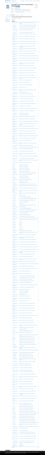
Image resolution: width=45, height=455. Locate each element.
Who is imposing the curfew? (22, 294)
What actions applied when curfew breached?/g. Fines (25, 317)
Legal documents (21, 203)
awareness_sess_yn (15, 426)
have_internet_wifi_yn (15, 430)
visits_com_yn (14, 422)
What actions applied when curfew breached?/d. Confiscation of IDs (27, 310)
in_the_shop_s (14, 227)
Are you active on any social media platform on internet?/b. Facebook (27, 433)
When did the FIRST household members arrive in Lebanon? (26, 355)
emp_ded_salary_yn (15, 172)
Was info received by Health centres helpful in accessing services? (27, 417)
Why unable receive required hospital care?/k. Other (25, 140)
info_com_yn (14, 414)
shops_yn (14, 409)
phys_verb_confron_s (15, 217)
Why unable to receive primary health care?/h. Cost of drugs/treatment (27, 67)
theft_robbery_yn (14, 169)
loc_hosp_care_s (14, 114)
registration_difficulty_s (15, 358)
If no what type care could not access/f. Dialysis (25, 105)
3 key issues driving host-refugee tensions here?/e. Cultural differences (27, 244)
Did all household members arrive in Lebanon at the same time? (26, 352)
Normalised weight (21, 445)
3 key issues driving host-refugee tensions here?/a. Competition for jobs (27, 234)
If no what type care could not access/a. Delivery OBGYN (26, 93)
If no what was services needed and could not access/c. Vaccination (27, 38)
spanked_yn (14, 334)
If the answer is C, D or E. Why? (23, 87)
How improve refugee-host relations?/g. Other (24, 273)
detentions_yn (14, 177)
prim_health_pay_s (15, 32)
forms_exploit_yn (14, 26)
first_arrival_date (14, 355)
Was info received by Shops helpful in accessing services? (26, 409)
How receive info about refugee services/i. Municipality (25, 381)
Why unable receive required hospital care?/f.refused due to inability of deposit (28, 128)
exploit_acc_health (15, 211)
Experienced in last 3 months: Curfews (23, 180)
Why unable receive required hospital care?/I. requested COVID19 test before (28, 135)
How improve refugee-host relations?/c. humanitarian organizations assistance (28, 263)
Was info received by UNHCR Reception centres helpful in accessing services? (28, 412)
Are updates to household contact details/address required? (26, 442)
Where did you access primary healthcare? (24, 82)
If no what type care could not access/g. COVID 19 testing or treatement (27, 108)
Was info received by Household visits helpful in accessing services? (27, 420)
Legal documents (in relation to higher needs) (24, 214)
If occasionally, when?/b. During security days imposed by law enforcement (28, 284)
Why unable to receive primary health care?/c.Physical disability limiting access (28, 55)
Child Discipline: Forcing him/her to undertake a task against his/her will (27, 344)
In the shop (20, 227)
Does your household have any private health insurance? (26, 145)
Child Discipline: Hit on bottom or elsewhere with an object (26, 336)
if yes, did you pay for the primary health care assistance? (26, 32)
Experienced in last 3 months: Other (23, 182)
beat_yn (13, 342)
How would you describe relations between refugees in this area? (27, 275)
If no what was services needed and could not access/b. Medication (27, 36)
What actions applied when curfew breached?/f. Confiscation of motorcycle (28, 315)
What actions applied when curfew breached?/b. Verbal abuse (26, 305)
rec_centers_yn (14, 412)
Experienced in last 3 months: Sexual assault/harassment (26, 174)
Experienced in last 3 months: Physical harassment (25, 162)
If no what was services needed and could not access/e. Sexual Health (27, 43)
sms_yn (13, 404)
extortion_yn (14, 164)
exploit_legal (14, 203)
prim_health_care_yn (15, 28)
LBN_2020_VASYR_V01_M (15, 2)
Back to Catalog (8, 450)
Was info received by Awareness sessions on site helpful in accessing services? (28, 426)
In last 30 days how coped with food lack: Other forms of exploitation (27, 26)
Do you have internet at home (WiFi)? (23, 430)
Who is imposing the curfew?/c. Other (23, 300)
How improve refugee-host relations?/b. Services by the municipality (27, 261)
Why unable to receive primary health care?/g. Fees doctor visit (26, 65)
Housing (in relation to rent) (22, 195)
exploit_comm (14, 198)
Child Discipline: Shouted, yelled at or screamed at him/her (26, 330)
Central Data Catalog (9, 2)
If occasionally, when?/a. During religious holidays (25, 282)
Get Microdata (18, 6)
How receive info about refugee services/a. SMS (25, 363)
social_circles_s (14, 222)
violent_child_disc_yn (15, 347)
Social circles (20, 222)
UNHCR (12, 2)
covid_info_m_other (15, 158)
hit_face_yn (14, 339)
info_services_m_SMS (15, 363)
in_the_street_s (14, 225)
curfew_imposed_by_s (15, 294)
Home (5, 2)
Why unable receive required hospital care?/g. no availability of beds (27, 130)
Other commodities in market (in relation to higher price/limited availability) (28, 198)
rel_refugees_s (14, 219)
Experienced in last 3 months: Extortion (24, 164)
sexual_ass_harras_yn (15, 174)
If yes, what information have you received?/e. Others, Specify (26, 158)
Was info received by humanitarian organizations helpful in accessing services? (28, 422)
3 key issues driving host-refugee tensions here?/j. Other (26, 256)
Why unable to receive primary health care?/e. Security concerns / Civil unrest (28, 60)
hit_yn (13, 336)
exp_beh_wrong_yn (15, 327)
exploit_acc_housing (15, 206)
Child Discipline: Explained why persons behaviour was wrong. (26, 327)
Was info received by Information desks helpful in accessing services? (27, 414)
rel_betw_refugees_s (15, 275)
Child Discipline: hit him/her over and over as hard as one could (26, 342)
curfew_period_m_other (15, 289)
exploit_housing (14, 195)
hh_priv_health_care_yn (15, 145)
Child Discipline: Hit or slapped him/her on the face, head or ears (27, 339)
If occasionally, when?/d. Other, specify (24, 289)
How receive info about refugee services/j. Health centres (26, 383)
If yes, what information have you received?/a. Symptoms (26, 148)
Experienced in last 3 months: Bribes (23, 166)
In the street (20, 225)
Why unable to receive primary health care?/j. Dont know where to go (27, 72)
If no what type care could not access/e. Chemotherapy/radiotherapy (27, 103)
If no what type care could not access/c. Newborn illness (26, 98)
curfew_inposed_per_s (15, 280)
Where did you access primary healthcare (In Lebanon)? (26, 84)
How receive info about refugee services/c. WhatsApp (25, 367)
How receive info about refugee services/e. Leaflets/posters (26, 371)
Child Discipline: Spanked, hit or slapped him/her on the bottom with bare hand (28, 334)
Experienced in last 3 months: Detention (24, 177)
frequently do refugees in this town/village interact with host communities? (28, 219)
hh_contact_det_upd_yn (15, 442)
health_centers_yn (15, 417)
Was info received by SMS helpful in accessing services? (26, 404)
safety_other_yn (14, 182)
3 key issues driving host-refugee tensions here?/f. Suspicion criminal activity (28, 246)
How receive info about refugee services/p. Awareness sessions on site (27, 398)
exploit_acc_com (14, 209)
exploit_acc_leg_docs (15, 214)
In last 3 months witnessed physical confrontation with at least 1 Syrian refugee (28, 217)
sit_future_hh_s (14, 277)
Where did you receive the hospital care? (24, 114)
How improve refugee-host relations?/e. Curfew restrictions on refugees (27, 268)
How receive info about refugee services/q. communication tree (26, 400)
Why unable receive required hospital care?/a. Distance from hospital (27, 116)
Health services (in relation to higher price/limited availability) (26, 211)
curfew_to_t (14, 292)
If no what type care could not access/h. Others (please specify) (27, 110)
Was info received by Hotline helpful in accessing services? (26, 406)
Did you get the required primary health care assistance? (26, 29)
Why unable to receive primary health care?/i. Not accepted (26, 70)
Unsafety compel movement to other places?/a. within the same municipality (28, 185)
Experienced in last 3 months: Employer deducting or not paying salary (27, 172)
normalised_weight (15, 445)
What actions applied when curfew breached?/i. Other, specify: (26, 322)
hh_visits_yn (14, 420)
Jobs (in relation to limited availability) (23, 201)
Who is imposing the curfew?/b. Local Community (25, 298)
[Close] (44, 451)
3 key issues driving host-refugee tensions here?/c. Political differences (27, 239)
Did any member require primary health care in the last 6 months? (27, 28)
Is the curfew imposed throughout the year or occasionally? (26, 280)
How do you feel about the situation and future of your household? (27, 277)
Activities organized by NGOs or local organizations (25, 230)
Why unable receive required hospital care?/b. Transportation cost (27, 118)
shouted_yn (14, 330)
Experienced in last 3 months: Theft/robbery (24, 169)
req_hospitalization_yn (15, 89)
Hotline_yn (14, 406)
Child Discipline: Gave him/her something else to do (25, 332)
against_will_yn (14, 344)
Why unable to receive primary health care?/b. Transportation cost (27, 53)
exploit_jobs (14, 201)
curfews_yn (14, 180)
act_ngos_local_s (14, 230)
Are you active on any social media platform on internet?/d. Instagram (27, 438)
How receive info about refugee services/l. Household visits (26, 388)
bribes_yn (14, 166)
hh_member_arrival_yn (15, 352)
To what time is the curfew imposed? (23, 292)
